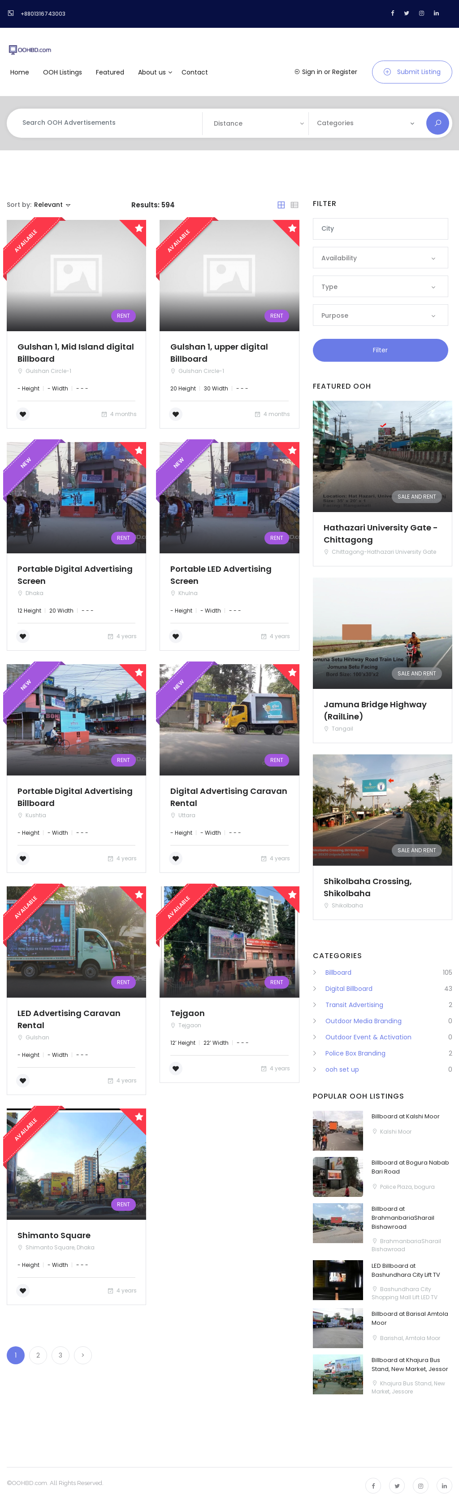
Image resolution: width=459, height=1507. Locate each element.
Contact (195, 72)
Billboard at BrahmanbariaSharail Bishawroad (403, 1218)
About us (152, 72)
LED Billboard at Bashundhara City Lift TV (406, 1270)
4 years (122, 636)
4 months (118, 414)
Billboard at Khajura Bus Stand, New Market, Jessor (410, 1364)
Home (19, 72)
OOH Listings (62, 72)
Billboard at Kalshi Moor (406, 1116)
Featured (110, 72)
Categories (335, 122)
